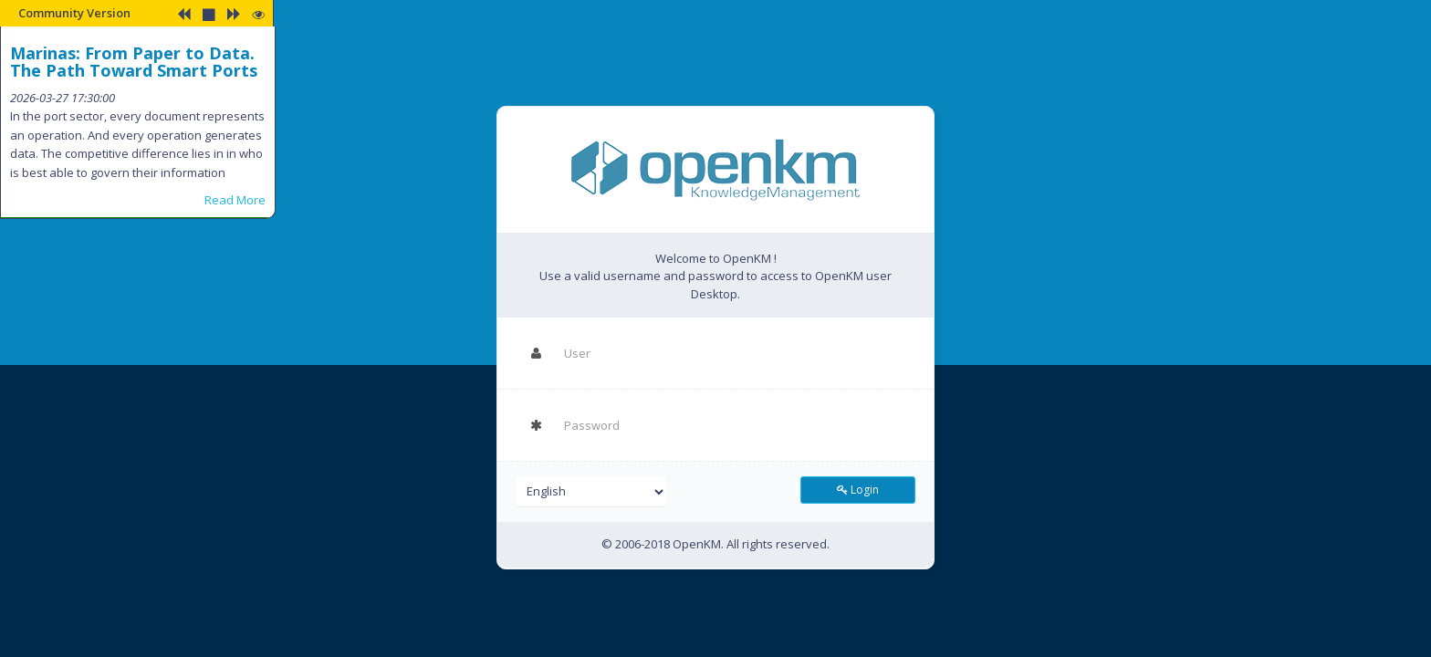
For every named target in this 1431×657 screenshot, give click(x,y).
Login (858, 489)
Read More (235, 200)
